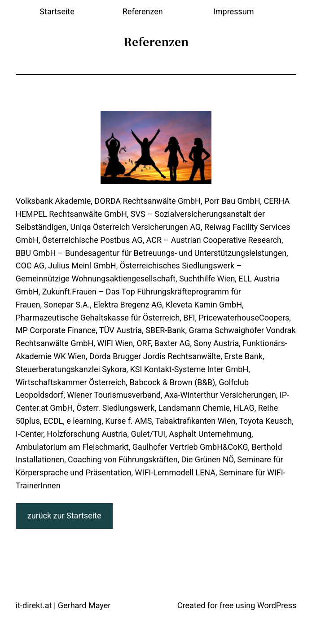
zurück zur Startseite (64, 515)
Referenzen (143, 11)
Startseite (57, 11)
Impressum (233, 11)
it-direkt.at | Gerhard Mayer (63, 605)
